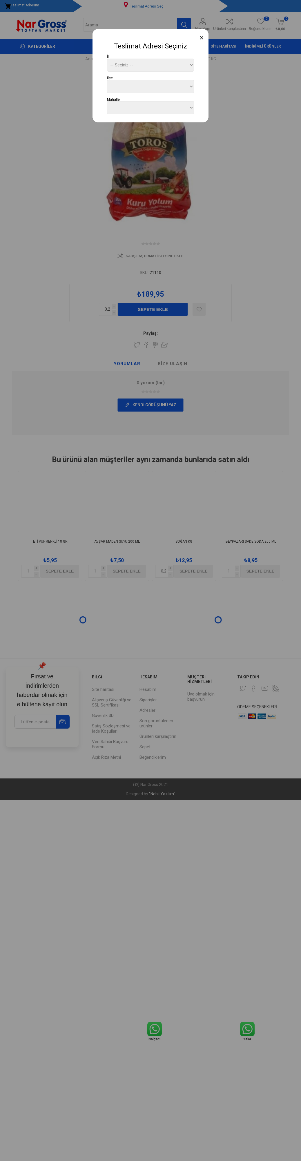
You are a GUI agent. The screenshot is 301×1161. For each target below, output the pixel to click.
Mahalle (113, 99)
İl (108, 57)
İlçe (110, 78)
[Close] (201, 38)
